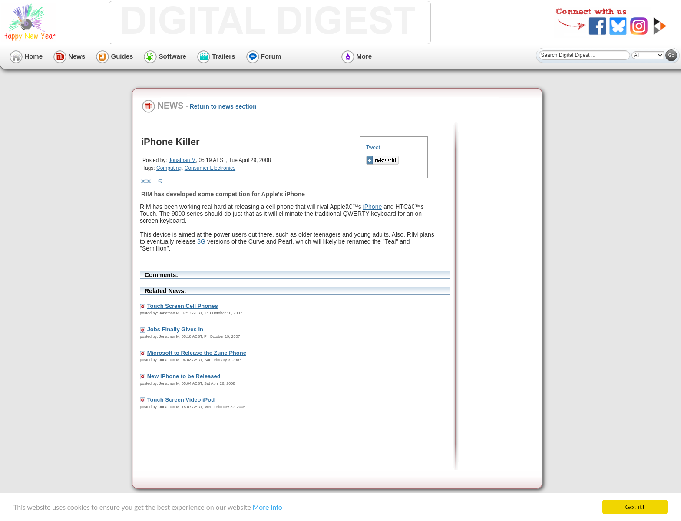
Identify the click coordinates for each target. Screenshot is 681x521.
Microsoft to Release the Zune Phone (196, 353)
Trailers (216, 56)
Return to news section (223, 106)
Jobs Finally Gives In (175, 329)
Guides (114, 56)
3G (201, 241)
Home (26, 56)
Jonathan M (182, 160)
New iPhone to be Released (184, 376)
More (356, 56)
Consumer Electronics (210, 168)
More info (267, 507)
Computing (169, 168)
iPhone (372, 206)
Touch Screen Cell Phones (182, 306)
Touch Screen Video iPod (181, 399)
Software (165, 56)
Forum (263, 56)
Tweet (373, 148)
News (69, 56)
